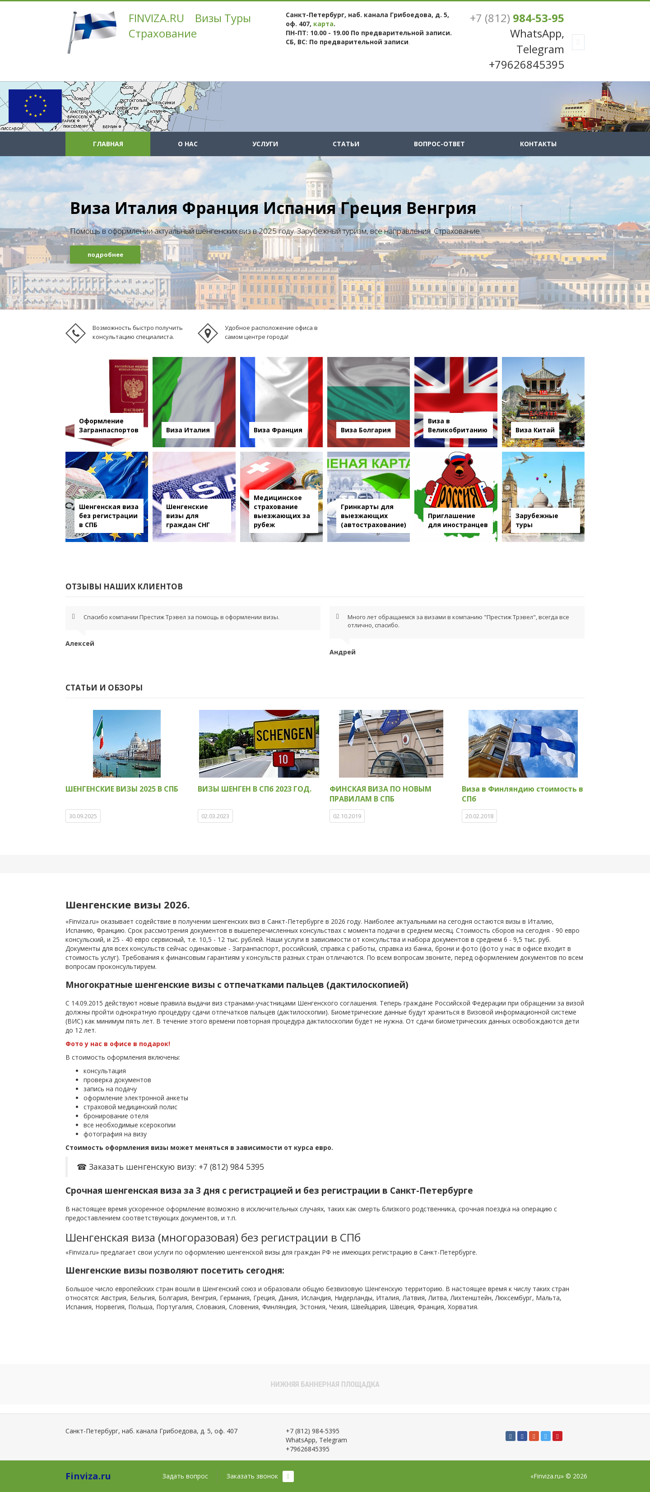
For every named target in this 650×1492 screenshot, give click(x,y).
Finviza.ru (88, 1476)
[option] (325, 233)
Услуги (265, 143)
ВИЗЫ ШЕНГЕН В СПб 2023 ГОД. (254, 789)
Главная (108, 143)
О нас (188, 143)
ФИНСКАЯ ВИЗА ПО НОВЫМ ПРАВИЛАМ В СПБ (381, 794)
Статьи (346, 143)
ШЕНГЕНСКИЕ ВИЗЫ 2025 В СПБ (121, 789)
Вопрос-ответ (439, 143)
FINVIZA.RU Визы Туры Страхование (190, 25)
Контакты (538, 143)
